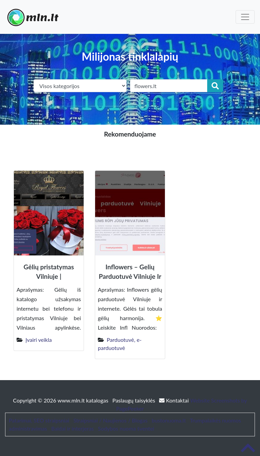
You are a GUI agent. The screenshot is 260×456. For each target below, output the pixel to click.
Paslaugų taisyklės (134, 400)
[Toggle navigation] (245, 17)
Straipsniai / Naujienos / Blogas (110, 420)
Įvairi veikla (38, 339)
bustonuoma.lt (169, 420)
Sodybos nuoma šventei (126, 428)
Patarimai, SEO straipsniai (39, 420)
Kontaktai (174, 400)
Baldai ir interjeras (72, 428)
